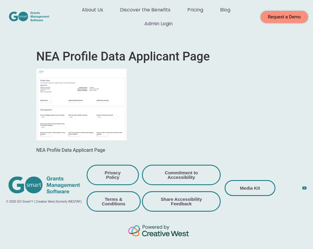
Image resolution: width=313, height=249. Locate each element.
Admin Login (158, 23)
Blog (225, 9)
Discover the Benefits (145, 9)
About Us (92, 9)
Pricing (195, 9)
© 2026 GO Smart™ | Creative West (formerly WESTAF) (43, 201)
